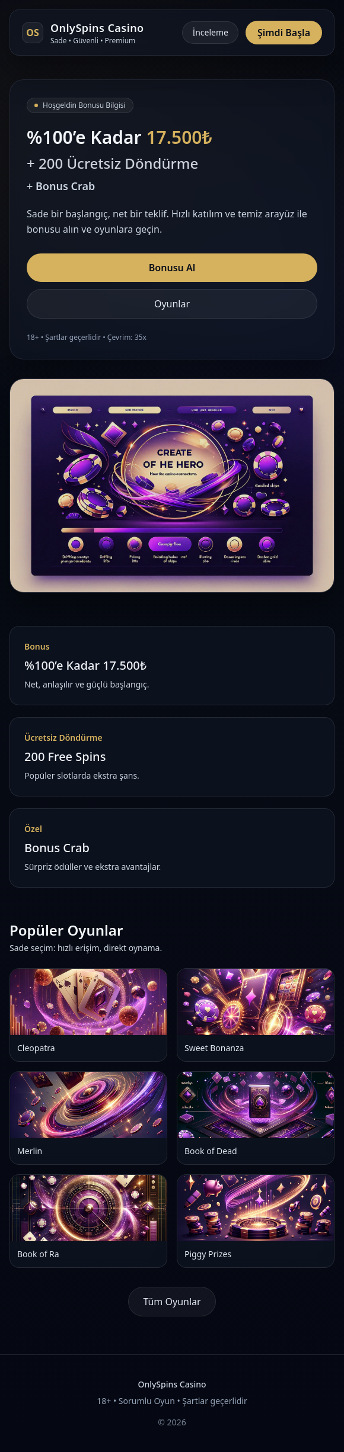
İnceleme (210, 32)
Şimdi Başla (283, 32)
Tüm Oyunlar (171, 1301)
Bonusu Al (172, 267)
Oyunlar (172, 303)
